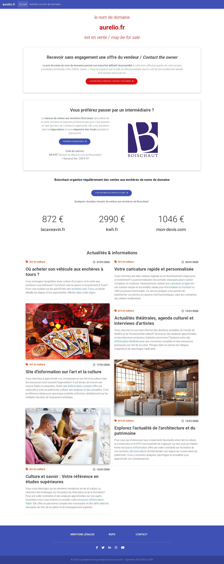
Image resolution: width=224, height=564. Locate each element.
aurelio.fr (112, 27)
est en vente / (112, 37)
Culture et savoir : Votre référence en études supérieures (62, 479)
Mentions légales (82, 534)
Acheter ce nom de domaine (45, 4)
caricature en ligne (180, 283)
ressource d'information (134, 447)
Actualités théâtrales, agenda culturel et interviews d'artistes (153, 320)
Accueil (23, 4)
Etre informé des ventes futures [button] (111, 193)
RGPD (112, 534)
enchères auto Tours (83, 288)
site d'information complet (77, 386)
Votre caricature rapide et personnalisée (154, 269)
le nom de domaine (112, 17)
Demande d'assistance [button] (74, 141)
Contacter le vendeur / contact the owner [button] (111, 81)
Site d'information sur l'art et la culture (63, 371)
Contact (142, 534)
